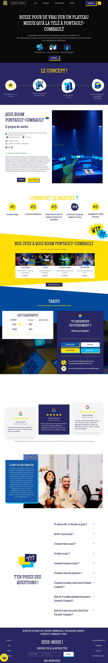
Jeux (35, 3)
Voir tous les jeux (54, 285)
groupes (46, 3)
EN (103, 3)
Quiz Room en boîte (98, 640)
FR (99, 3)
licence (98, 650)
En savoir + (25, 275)
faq (9, 645)
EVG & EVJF (90, 345)
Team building (59, 3)
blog (9, 650)
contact (9, 640)
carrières (98, 645)
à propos (9, 656)
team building (70, 345)
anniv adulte (90, 350)
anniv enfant (70, 351)
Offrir (72, 3)
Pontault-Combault (18, 3)
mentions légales (98, 656)
